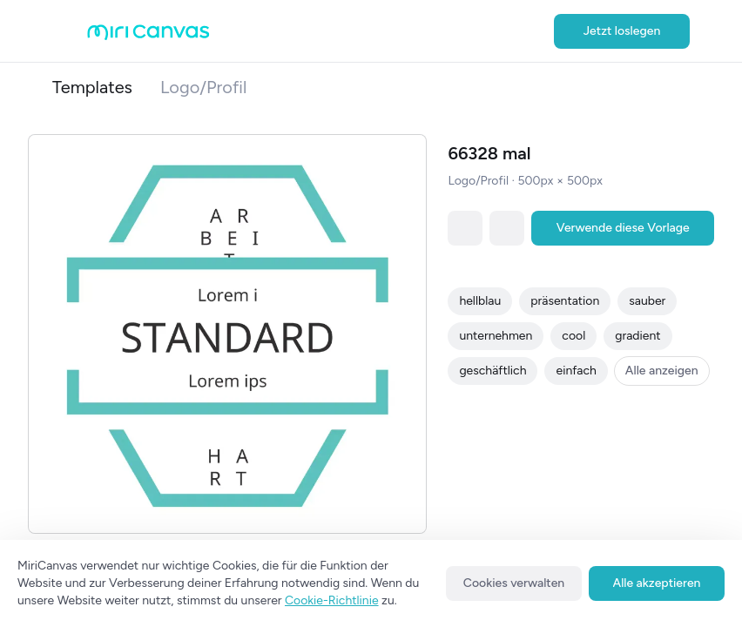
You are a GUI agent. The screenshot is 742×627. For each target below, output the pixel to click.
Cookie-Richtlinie (332, 600)
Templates (92, 87)
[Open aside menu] (69, 31)
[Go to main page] (148, 36)
